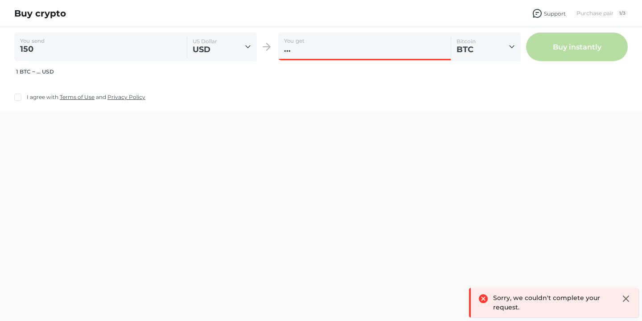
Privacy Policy (126, 97)
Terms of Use (77, 97)
